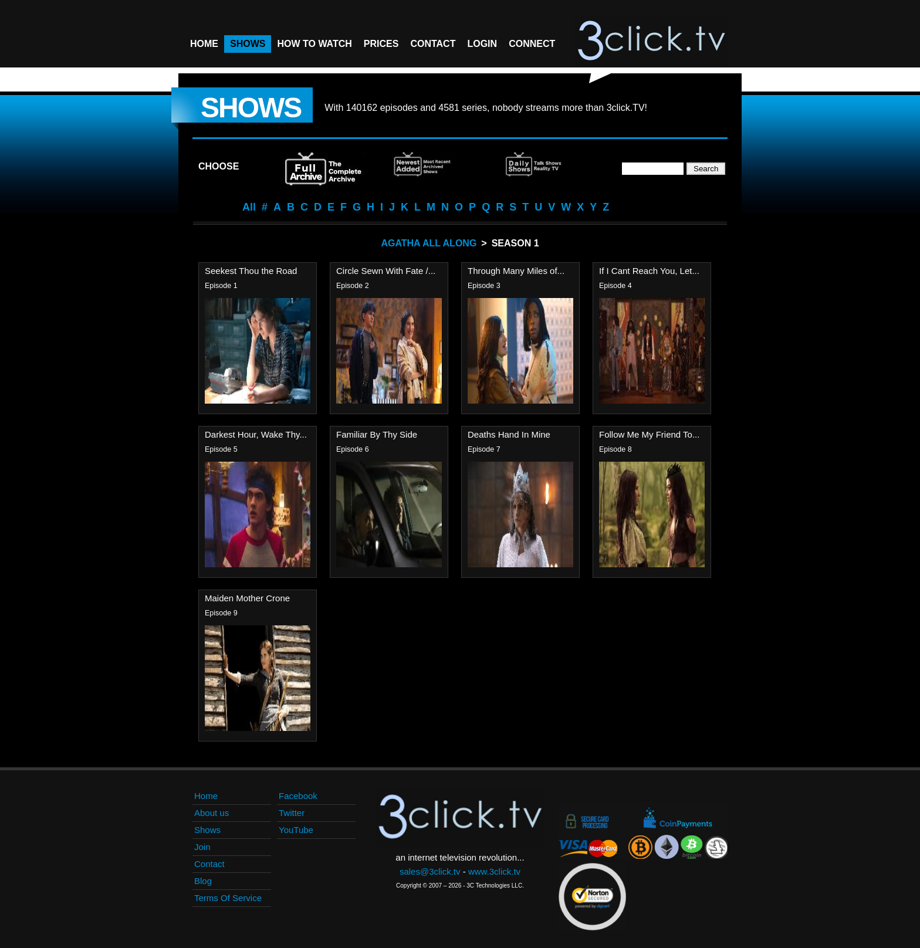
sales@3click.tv (430, 871)
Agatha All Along (428, 243)
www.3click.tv (494, 871)
